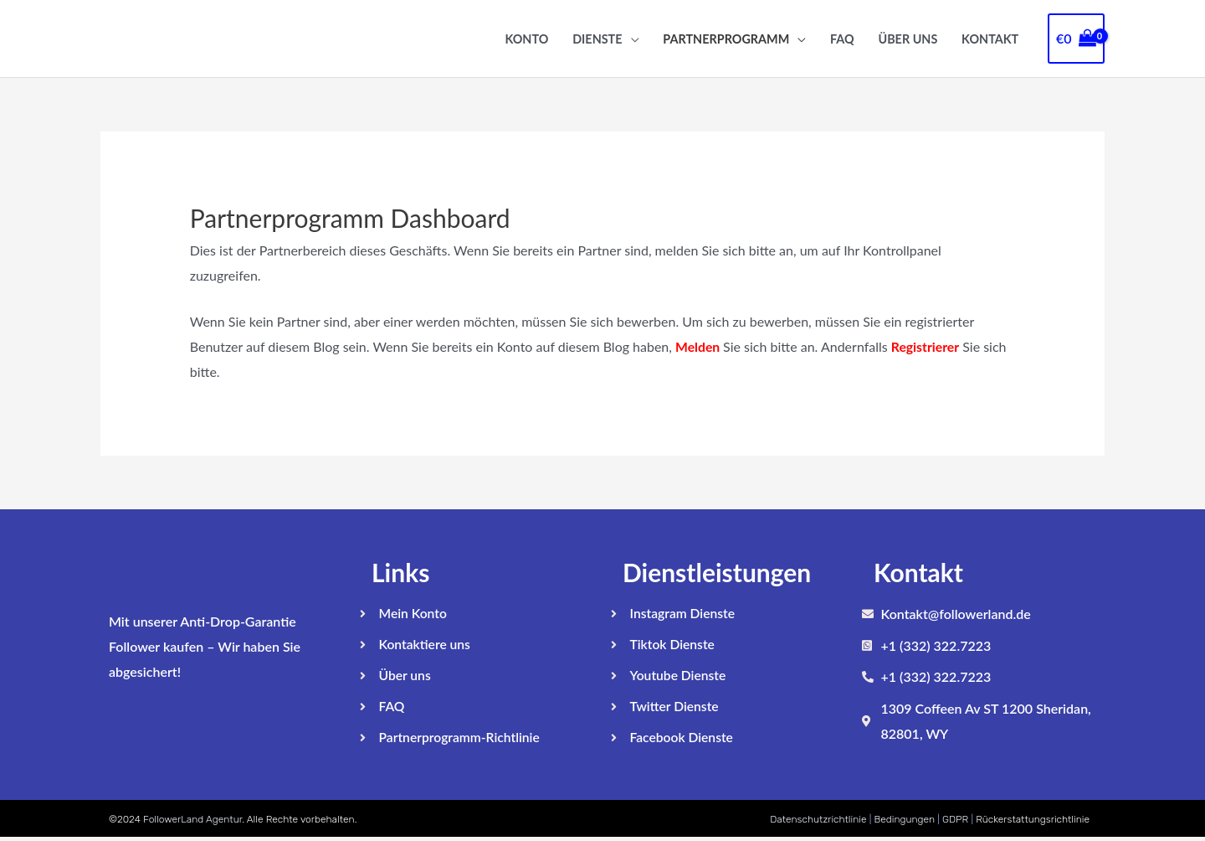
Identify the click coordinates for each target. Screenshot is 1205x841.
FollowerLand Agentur (192, 822)
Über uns (907, 39)
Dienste (597, 39)
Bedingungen (904, 822)
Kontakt (989, 39)
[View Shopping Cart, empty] (1076, 38)
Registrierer (926, 346)
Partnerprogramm (726, 39)
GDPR (955, 822)
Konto (526, 39)
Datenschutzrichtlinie (818, 822)
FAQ (842, 39)
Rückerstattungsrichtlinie (1033, 822)
